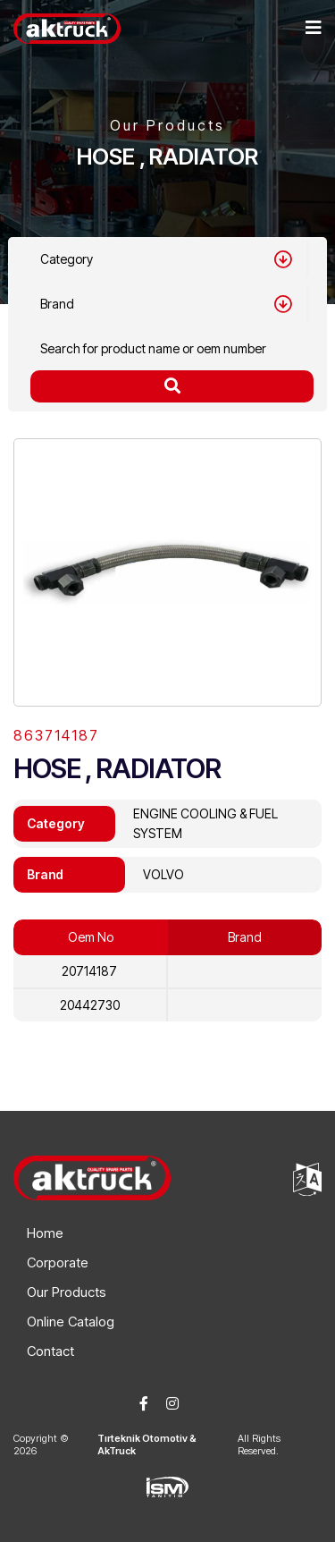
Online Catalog (70, 1321)
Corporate (57, 1262)
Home (45, 1232)
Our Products (66, 1292)
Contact (50, 1351)
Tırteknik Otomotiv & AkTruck (147, 1444)
